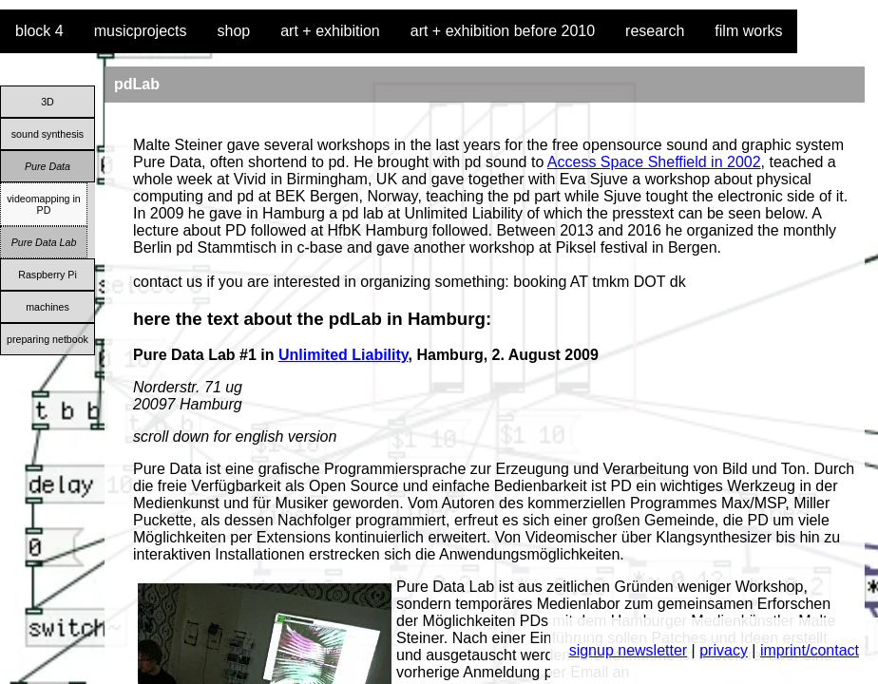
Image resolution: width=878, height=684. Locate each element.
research (654, 31)
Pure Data (47, 166)
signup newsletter (628, 650)
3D (47, 101)
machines (47, 307)
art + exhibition (330, 31)
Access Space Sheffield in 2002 (654, 162)
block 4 (39, 31)
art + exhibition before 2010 (502, 31)
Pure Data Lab (44, 242)
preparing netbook (47, 339)
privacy (723, 650)
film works (748, 31)
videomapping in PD (44, 204)
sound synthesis (47, 134)
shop (234, 31)
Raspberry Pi (47, 274)
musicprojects (140, 31)
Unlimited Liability (343, 355)
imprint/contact (809, 650)
